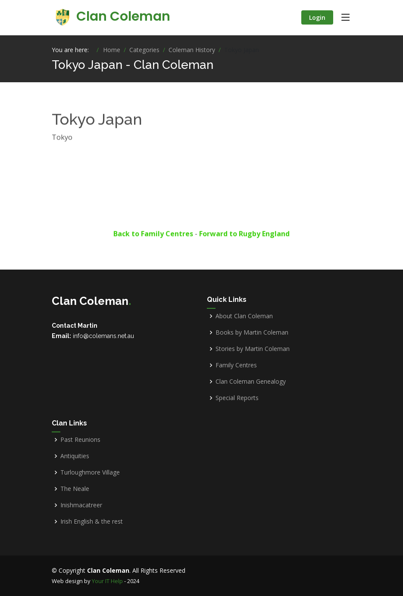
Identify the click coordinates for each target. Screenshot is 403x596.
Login (317, 17)
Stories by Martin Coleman (253, 349)
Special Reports (237, 398)
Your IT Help (107, 581)
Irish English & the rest (91, 521)
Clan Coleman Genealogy (251, 382)
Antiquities (74, 456)
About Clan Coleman (244, 316)
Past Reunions (80, 440)
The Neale (74, 489)
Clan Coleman (111, 16)
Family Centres (236, 365)
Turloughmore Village (90, 472)
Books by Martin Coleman (252, 332)
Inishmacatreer (81, 505)
